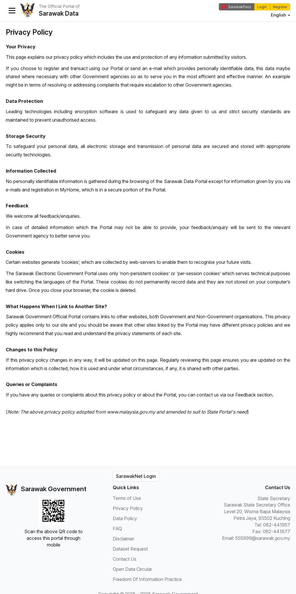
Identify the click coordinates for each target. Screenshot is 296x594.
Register (280, 7)
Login (262, 7)
